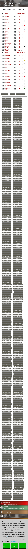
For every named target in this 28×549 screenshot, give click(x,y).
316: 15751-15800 (18, 390)
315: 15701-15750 (6, 390)
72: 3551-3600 (17, 163)
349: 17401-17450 (6, 422)
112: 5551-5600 (17, 200)
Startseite (20, 94)
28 (19, 46)
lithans (6, 57)
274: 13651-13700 (18, 351)
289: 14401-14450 (7, 366)
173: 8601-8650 (6, 258)
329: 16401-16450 (7, 403)
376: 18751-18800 (18, 446)
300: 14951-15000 (18, 375)
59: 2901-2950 (6, 152)
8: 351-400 (16, 103)
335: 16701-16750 (6, 409)
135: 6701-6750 (6, 223)
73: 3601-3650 (6, 165)
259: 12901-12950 (6, 338)
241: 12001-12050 (6, 321)
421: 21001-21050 (6, 489)
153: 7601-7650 (6, 239)
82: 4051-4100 (17, 172)
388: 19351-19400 (18, 457)
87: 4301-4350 (6, 178)
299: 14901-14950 (7, 375)
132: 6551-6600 (17, 219)
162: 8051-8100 (17, 247)
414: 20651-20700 (19, 482)
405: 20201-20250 (7, 474)
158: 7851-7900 (17, 243)
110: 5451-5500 (17, 198)
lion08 (6, 31)
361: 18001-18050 (7, 433)
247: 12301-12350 (6, 327)
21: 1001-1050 (6, 116)
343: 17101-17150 (6, 416)
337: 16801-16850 (7, 411)
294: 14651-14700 (18, 370)
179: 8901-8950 (6, 264)
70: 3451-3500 (17, 161)
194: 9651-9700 (17, 277)
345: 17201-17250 (6, 418)
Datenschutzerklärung (15, 541)
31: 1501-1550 (6, 126)
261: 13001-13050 (6, 340)
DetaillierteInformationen (6, 546)
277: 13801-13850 (7, 355)
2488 (19, 50)
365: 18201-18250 (7, 437)
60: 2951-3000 (17, 152)
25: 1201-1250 (6, 120)
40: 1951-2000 (17, 133)
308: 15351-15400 (18, 383)
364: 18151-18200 (18, 435)
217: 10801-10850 (7, 299)
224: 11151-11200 (17, 305)
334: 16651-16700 (18, 407)
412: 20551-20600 (18, 480)
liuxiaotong (7, 86)
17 (19, 67)
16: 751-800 (16, 111)
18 (19, 15)
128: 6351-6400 (17, 215)
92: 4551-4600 (17, 182)
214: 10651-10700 (18, 295)
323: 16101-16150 (6, 398)
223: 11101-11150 (6, 305)
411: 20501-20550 (7, 480)
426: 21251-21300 (18, 493)
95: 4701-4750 (6, 185)
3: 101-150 (5, 100)
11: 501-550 (5, 107)
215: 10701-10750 (6, 297)
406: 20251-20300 (19, 474)
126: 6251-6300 (17, 213)
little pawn (7, 63)
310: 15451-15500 (18, 385)
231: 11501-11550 (6, 312)
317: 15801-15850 (6, 392)
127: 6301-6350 (6, 215)
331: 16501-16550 (6, 405)
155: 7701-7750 (6, 241)
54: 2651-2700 (17, 146)
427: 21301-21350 (6, 495)
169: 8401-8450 (6, 254)
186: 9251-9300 (17, 269)
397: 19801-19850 (7, 467)
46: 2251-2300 (17, 139)
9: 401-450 (5, 105)
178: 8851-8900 (17, 262)
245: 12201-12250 (6, 325)
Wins (21, 13)
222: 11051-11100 (17, 303)
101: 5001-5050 (6, 191)
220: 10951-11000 (18, 301)
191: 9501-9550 (6, 275)
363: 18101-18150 (6, 435)
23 (19, 25)
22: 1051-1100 (16, 116)
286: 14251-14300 (18, 362)
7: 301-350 (5, 103)
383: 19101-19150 (6, 454)
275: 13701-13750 (6, 353)
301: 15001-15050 (6, 377)
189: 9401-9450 (6, 273)
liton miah (7, 61)
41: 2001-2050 (6, 135)
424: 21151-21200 (18, 491)
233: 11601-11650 (6, 314)
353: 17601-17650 (6, 426)
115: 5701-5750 (6, 204)
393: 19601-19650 (6, 463)
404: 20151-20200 (19, 472)
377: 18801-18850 (7, 448)
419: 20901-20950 (7, 487)
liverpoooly (7, 88)
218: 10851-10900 (18, 299)
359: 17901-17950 (6, 431)
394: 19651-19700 (18, 463)
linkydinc (7, 16)
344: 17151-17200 (18, 416)
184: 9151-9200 (17, 267)
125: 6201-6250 (6, 213)
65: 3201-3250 (6, 157)
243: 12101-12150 (6, 323)
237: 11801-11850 (6, 318)
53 (19, 41)
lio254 (6, 29)
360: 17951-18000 (18, 431)
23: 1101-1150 (6, 118)
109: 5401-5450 (6, 198)
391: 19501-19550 (6, 461)
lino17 (6, 20)
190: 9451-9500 (17, 273)
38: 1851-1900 (17, 131)
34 (19, 88)
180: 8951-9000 (17, 264)
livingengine (7, 89)
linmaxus (7, 17)
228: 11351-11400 (17, 308)
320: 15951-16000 (18, 394)
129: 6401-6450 (6, 217)
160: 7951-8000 (17, 245)
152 (19, 63)
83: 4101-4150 (6, 174)
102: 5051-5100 (17, 191)
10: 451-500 (16, 105)
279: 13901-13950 (6, 357)
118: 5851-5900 (17, 206)
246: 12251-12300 (18, 325)
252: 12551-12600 (18, 331)
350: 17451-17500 (18, 422)
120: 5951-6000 (17, 208)
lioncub (7, 37)
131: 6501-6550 (6, 219)
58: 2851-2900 (17, 150)
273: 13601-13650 (6, 351)
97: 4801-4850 (6, 187)
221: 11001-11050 (6, 303)
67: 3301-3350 (6, 159)
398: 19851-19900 (18, 467)
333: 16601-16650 (6, 407)
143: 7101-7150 (6, 230)
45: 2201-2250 (6, 139)
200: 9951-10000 (17, 282)
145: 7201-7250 (6, 232)
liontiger (7, 46)
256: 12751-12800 (18, 334)
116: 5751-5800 (17, 204)
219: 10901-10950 (6, 301)
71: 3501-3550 (6, 163)
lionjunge (7, 41)
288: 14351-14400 (18, 364)
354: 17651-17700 (18, 426)
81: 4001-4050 (6, 172)
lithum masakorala (9, 60)
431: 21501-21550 (6, 498)
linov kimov (7, 22)
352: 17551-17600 (18, 424)
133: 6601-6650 (6, 221)
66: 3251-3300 (17, 157)
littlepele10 (7, 80)
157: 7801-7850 (6, 243)
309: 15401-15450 (7, 385)
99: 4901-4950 (6, 189)
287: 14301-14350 (7, 364)
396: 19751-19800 (18, 465)
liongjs (6, 40)
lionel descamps (8, 38)
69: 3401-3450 (6, 161)
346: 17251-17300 (18, 418)
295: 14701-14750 (7, 372)
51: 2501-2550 (6, 144)
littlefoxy (7, 73)
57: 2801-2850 (6, 150)
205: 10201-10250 (7, 288)
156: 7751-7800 (17, 241)
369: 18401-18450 (7, 441)
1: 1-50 (4, 98)
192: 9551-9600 (17, 275)
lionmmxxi (7, 44)
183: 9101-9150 (6, 267)
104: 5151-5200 (17, 193)
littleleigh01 (7, 76)
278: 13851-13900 (18, 355)
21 (19, 83)
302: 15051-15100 (18, 377)
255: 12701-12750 (6, 334)
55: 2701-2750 (6, 148)
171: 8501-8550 (6, 256)
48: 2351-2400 (17, 141)
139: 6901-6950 (6, 226)
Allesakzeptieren (23, 546)
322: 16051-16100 (18, 396)
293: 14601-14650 (7, 370)
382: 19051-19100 (18, 452)
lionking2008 (8, 43)
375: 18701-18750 (7, 446)
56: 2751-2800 (17, 148)
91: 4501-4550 (6, 182)
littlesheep (7, 82)
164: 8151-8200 (17, 249)
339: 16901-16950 (6, 413)
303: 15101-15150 (6, 379)
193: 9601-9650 (6, 277)
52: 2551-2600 (17, 144)
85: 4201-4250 (6, 176)
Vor (12, 94)
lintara (6, 25)
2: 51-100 (16, 98)
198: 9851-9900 (17, 280)
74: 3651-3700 (17, 165)
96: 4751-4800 (17, 185)
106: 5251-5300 (17, 195)
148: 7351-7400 (17, 234)
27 (19, 43)
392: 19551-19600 (18, 461)
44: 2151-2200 (17, 137)
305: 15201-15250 (6, 381)
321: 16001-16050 (6, 396)
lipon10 (7, 49)
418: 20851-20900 (19, 485)
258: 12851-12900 (18, 336)
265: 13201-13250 (6, 344)
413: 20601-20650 (7, 482)
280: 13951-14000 (18, 357)
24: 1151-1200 (16, 118)
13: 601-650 (5, 109)
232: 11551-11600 (17, 312)
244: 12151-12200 (18, 323)
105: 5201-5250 (6, 195)
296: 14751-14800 (18, 372)
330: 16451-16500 (18, 403)
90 (19, 57)
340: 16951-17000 (18, 413)
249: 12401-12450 (7, 329)
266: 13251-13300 (18, 344)
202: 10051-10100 (18, 284)
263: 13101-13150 (6, 342)
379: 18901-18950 (7, 450)
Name (6, 13)
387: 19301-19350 (6, 457)
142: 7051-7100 (17, 228)
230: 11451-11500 (17, 310)
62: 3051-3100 (17, 154)
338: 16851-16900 (18, 411)
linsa (6, 23)
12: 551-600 (16, 107)
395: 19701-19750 (6, 465)
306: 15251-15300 (18, 381)
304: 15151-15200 (18, 379)
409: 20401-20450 (7, 478)
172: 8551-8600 (17, 256)
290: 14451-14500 (18, 366)
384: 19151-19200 (18, 454)
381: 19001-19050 (6, 452)
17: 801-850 (5, 113)
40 (19, 16)
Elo (15, 13)
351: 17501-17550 (6, 424)
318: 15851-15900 (18, 392)
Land (24, 13)
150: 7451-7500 (17, 236)
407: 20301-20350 (7, 476)
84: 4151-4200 (17, 174)
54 (19, 72)
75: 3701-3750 (6, 167)
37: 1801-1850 (6, 131)
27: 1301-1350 (6, 122)
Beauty (18, 13)
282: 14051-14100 (18, 359)
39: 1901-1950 (6, 133)
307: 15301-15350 (6, 383)
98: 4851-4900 (17, 187)
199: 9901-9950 (6, 282)
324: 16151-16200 (17, 398)
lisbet (6, 50)
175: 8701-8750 (6, 260)
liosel (6, 47)
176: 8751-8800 (17, 260)
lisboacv (7, 54)
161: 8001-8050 (6, 247)
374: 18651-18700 (18, 444)
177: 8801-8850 (6, 262)
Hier (7, 536)
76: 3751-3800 (17, 167)
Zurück (4, 94)
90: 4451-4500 (17, 180)
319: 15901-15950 (6, 394)
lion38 (6, 34)
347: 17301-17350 (6, 420)
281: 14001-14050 (7, 359)
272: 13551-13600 (18, 349)
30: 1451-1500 (17, 124)
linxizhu (7, 28)
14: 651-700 (16, 109)
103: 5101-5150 (6, 193)
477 (19, 66)
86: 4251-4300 (17, 176)
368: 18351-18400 (18, 439)
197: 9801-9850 (6, 280)
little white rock (8, 66)
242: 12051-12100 (18, 321)
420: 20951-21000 (19, 487)
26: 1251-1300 (17, 120)
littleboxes (7, 70)
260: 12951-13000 (18, 338)
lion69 (6, 35)
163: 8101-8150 (6, 249)
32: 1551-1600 (17, 126)
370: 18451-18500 (18, 441)
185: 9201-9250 (6, 269)
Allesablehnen (14, 546)
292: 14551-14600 (18, 368)
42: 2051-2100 (17, 135)
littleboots (7, 69)
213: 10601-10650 (6, 295)
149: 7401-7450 (6, 236)
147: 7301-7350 (6, 234)
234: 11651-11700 (17, 314)
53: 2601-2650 (6, 146)
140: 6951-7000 (17, 226)
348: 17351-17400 (18, 420)
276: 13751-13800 (18, 353)
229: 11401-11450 (6, 310)
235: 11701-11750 (6, 316)
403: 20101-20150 (7, 472)
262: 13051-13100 (18, 340)
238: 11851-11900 (17, 318)
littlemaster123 (8, 77)
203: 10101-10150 (6, 286)
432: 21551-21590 (18, 498)
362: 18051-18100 (18, 433)
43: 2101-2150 (6, 137)
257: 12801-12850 (7, 336)
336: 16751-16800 (18, 409)
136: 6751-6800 (17, 223)
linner (6, 19)
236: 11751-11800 (17, 316)
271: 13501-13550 (6, 349)
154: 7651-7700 (17, 239)
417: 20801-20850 (7, 485)
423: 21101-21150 (6, 491)
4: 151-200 (16, 100)
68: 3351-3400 (17, 159)
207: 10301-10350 (7, 290)
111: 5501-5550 (6, 200)
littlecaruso (7, 72)
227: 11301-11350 (6, 308)
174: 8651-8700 (17, 258)
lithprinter (7, 58)
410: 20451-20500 (19, 478)
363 (19, 31)
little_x (6, 67)
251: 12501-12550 (6, 331)
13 (19, 55)
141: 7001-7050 (6, 228)
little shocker (8, 64)
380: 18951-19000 (18, 450)
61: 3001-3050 (6, 154)
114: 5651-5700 (17, 202)
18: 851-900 (16, 113)
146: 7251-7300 (17, 232)
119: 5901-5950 (6, 208)
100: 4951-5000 (17, 189)
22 (19, 38)
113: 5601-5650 (6, 202)
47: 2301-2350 (6, 141)
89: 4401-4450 (6, 180)
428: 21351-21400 (18, 495)
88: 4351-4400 (17, 178)
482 (19, 80)
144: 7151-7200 (17, 230)
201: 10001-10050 (7, 284)
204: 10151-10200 (18, 286)
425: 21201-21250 (6, 493)
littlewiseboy (8, 83)
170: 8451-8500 (17, 254)
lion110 (7, 32)
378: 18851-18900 (18, 448)
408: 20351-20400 (19, 476)
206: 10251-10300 (18, 288)
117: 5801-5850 (6, 206)
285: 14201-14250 (7, 362)
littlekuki (7, 75)
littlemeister (7, 79)
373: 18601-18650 (7, 444)
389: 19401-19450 (7, 459)
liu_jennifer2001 (8, 85)
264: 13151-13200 (17, 342)
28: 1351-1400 (17, 122)
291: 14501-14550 (6, 368)
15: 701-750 (5, 111)
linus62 (7, 26)
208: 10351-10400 (18, 290)
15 (19, 54)
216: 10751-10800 (18, 297)
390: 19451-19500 (18, 459)
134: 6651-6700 (17, 221)
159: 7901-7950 (6, 245)
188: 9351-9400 (17, 271)
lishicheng (7, 55)
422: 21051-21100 (18, 489)
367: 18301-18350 (7, 439)
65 (19, 23)
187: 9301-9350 (6, 271)
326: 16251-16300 (18, 400)
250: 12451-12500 (18, 329)
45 (19, 20)
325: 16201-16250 (6, 400)
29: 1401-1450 (6, 124)
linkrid (6, 15)
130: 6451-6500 (17, 217)
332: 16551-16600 (18, 405)
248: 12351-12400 (18, 327)
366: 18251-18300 (18, 437)
